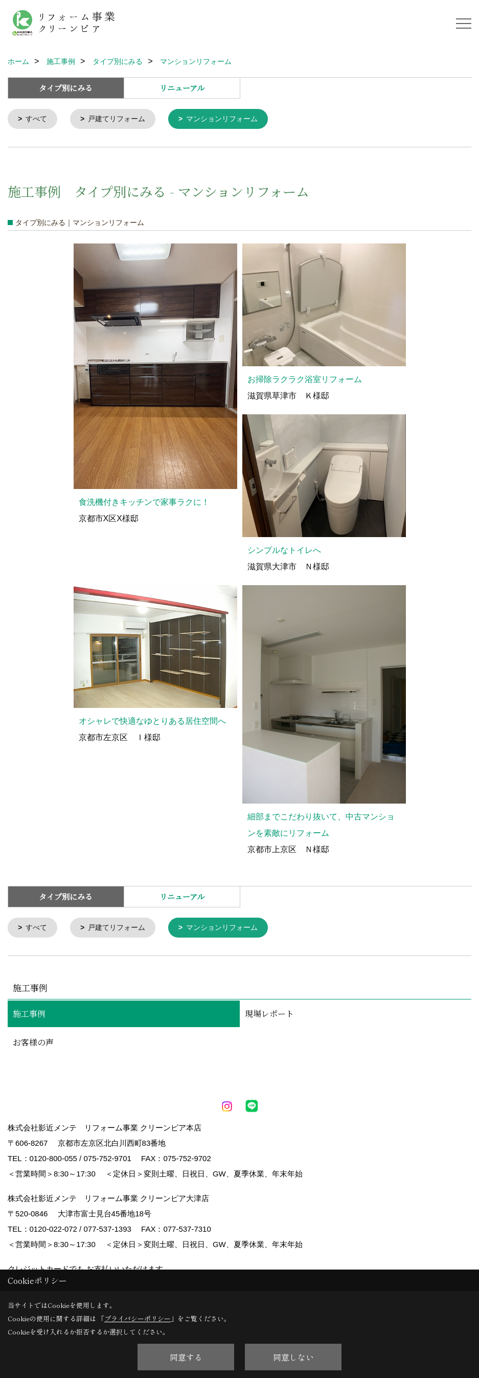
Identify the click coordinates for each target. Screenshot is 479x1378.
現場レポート (269, 1015)
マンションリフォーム (231, 119)
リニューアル (181, 87)
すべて (38, 119)
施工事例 (29, 1015)
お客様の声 (33, 1044)
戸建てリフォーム (121, 119)
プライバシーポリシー (137, 1318)
